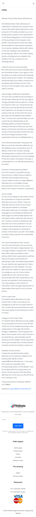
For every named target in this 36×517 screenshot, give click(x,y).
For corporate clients (18, 489)
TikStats (18, 513)
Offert (18, 473)
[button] (33, 3)
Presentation (18, 451)
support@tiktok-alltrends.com (20, 389)
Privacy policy (18, 476)
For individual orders (18, 492)
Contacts (18, 457)
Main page (18, 448)
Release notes (18, 460)
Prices (18, 454)
